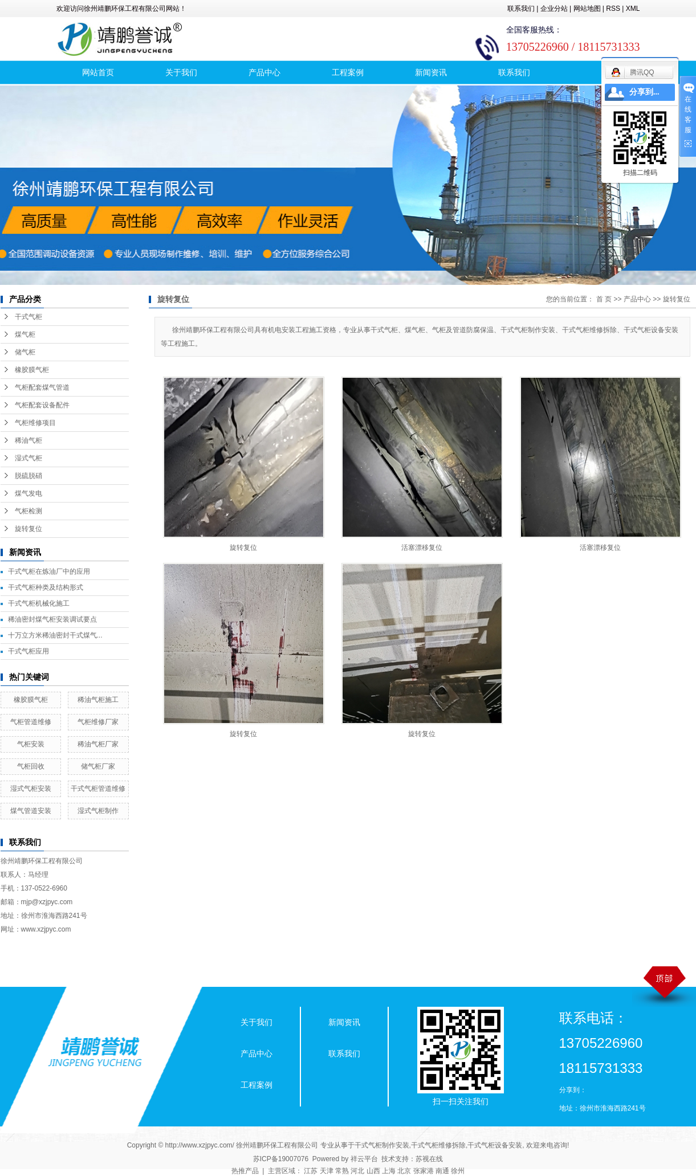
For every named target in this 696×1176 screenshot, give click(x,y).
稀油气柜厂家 (98, 744)
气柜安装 (30, 744)
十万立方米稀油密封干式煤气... (55, 635)
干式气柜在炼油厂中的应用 (49, 571)
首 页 (604, 299)
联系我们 (521, 9)
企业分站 (554, 9)
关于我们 (181, 72)
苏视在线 (429, 1159)
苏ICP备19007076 (280, 1159)
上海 (389, 1171)
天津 (326, 1171)
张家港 (423, 1171)
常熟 (342, 1171)
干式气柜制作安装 (382, 1145)
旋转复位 (28, 529)
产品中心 (264, 72)
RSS (613, 9)
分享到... (644, 92)
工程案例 (348, 72)
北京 (404, 1171)
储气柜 (25, 352)
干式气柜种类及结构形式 (45, 587)
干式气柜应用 (28, 651)
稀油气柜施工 (98, 700)
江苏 (311, 1171)
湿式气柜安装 (30, 789)
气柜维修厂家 (98, 722)
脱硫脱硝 (28, 476)
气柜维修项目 (35, 423)
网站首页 (98, 72)
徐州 (458, 1171)
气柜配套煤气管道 (42, 387)
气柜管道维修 (30, 722)
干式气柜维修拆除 (438, 1145)
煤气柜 (25, 334)
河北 (357, 1171)
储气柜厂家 (98, 766)
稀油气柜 (28, 440)
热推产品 (245, 1171)
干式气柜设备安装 (494, 1145)
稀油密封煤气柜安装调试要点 (52, 619)
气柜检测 (28, 511)
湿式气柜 (28, 458)
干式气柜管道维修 (98, 789)
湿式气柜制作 (98, 811)
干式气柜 (28, 317)
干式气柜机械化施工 (39, 603)
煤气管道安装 (30, 811)
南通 (442, 1171)
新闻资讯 (431, 72)
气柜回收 (30, 766)
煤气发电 (28, 493)
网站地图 (587, 9)
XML (633, 9)
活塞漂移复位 (421, 548)
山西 (373, 1171)
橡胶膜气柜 (32, 370)
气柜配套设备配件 (42, 405)
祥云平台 (364, 1159)
